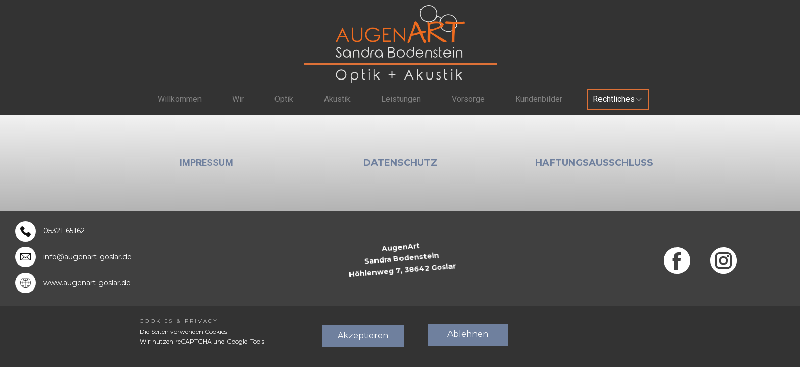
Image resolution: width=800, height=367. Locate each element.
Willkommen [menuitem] (180, 99)
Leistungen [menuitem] (401, 99)
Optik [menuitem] (283, 99)
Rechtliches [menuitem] (614, 99)
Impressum (206, 162)
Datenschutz (400, 162)
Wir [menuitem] (238, 99)
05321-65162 (64, 230)
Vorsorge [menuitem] (468, 99)
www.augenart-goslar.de (87, 282)
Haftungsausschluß (594, 162)
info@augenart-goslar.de (87, 256)
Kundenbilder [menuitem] (538, 99)
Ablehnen (467, 334)
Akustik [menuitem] (337, 99)
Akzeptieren (363, 335)
